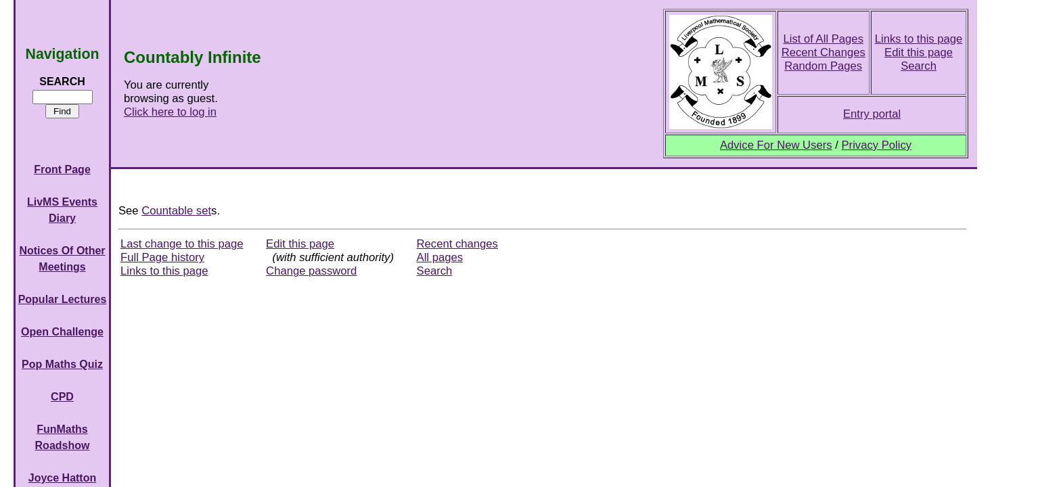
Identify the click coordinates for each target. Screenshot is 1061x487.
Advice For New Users (776, 145)
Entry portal (872, 114)
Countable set (176, 210)
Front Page (62, 169)
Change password (311, 270)
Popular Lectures (62, 299)
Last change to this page (182, 243)
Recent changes (457, 243)
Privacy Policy (876, 145)
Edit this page (918, 52)
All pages (440, 257)
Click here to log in (170, 112)
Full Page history (162, 257)
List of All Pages (823, 38)
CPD (62, 396)
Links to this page (919, 38)
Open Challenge (62, 332)
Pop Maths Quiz (62, 364)
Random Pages (823, 66)
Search (918, 66)
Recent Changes (823, 52)
